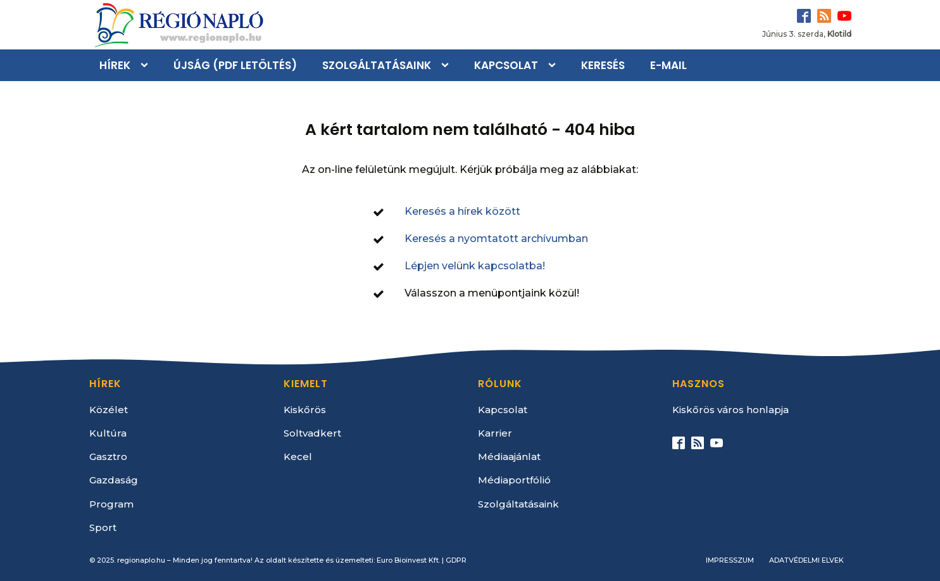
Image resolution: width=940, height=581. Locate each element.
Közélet (108, 410)
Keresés (603, 65)
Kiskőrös (305, 410)
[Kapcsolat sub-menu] (554, 65)
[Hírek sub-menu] (147, 65)
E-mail (668, 65)
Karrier (495, 433)
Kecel (298, 456)
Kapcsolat (506, 65)
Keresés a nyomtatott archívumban (496, 239)
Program (111, 504)
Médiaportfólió (514, 480)
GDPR (456, 560)
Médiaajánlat (509, 456)
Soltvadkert (312, 433)
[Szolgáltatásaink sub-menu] (447, 65)
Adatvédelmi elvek (806, 560)
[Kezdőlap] (177, 24)
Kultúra (108, 433)
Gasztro (108, 456)
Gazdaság (113, 480)
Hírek (114, 65)
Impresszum (730, 560)
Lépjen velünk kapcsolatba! (474, 266)
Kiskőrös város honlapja (730, 410)
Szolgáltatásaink (376, 65)
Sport (102, 527)
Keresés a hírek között (462, 211)
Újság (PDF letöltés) (235, 65)
